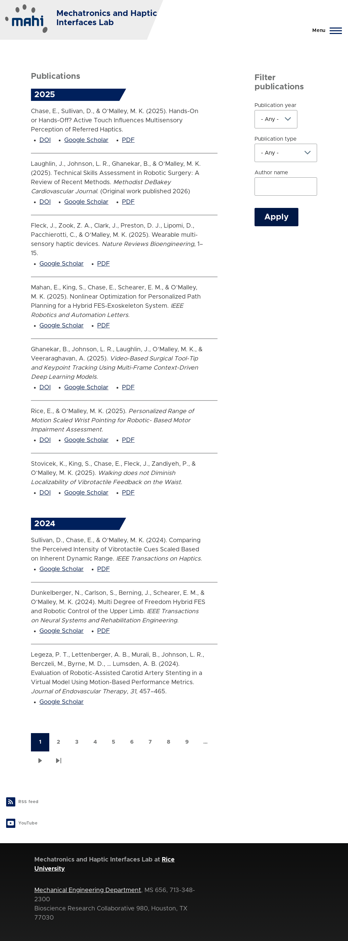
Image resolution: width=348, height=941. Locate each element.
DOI (45, 140)
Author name (271, 172)
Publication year (275, 105)
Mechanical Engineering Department (87, 890)
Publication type (276, 139)
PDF (128, 140)
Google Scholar (86, 140)
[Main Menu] (325, 30)
